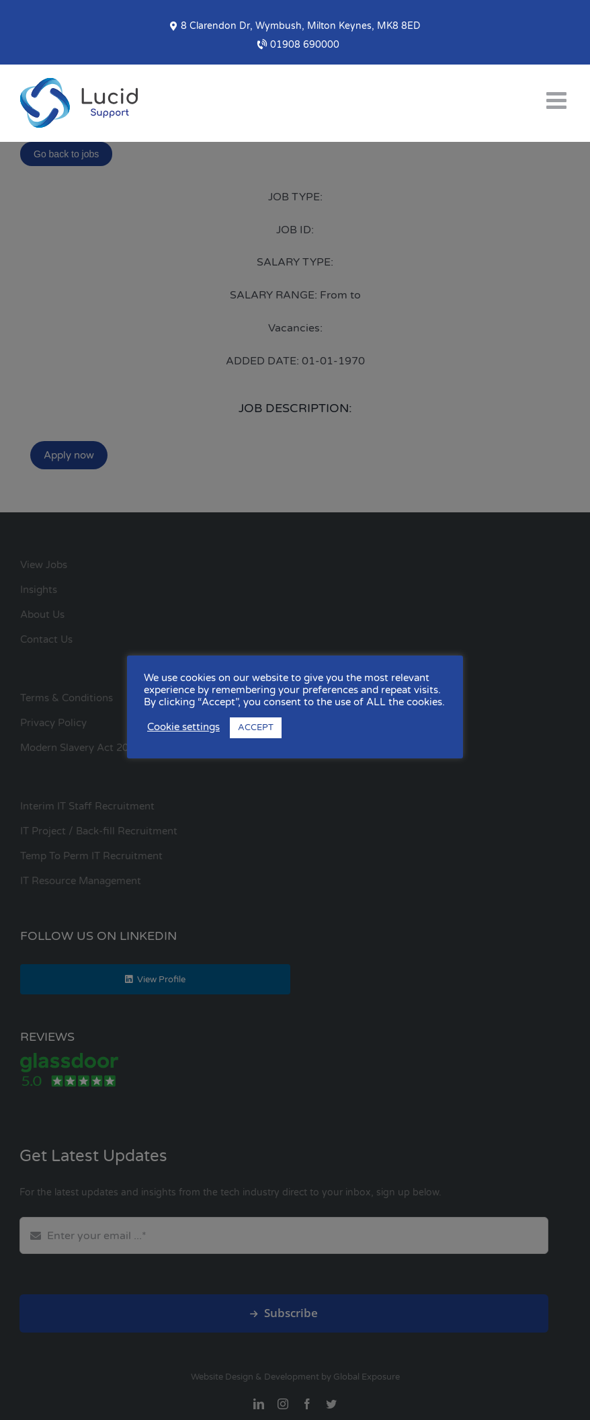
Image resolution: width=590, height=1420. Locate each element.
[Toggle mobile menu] (558, 100)
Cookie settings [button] (183, 727)
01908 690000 (298, 44)
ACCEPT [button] (255, 727)
